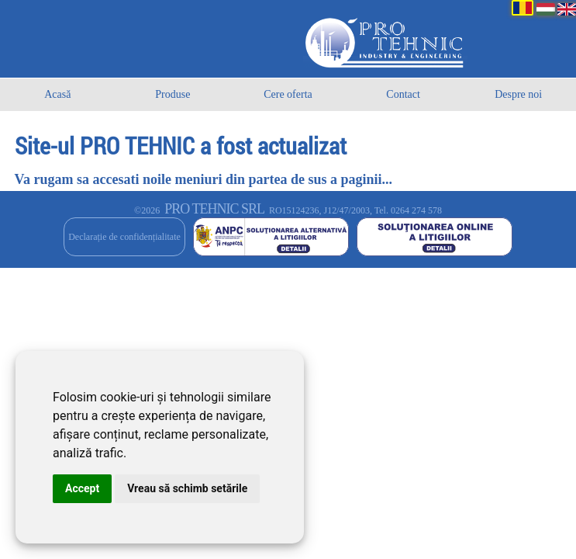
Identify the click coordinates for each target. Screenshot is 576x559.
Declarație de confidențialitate (124, 236)
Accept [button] (82, 488)
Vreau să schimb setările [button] (187, 488)
